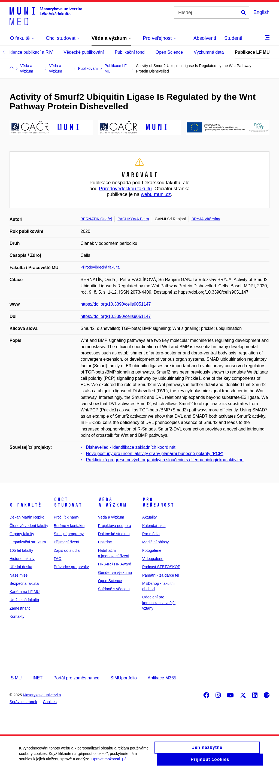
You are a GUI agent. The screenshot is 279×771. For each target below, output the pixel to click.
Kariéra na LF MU (25, 591)
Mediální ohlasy (155, 542)
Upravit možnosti (108, 761)
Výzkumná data (209, 52)
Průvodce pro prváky (71, 567)
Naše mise (19, 575)
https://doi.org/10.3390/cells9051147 (116, 304)
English (261, 12)
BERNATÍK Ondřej (96, 219)
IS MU (16, 678)
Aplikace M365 (162, 678)
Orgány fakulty (22, 534)
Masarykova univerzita (42, 695)
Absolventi (204, 38)
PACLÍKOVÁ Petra (133, 219)
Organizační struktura (28, 542)
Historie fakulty (22, 558)
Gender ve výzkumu (115, 572)
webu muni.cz (156, 194)
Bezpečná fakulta (24, 583)
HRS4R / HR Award (114, 564)
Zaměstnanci (20, 608)
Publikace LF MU (252, 52)
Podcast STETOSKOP (161, 567)
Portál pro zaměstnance (76, 678)
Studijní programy (69, 534)
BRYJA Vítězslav (206, 219)
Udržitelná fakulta (24, 600)
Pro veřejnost (158, 502)
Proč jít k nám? (66, 517)
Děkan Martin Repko (27, 517)
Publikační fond (129, 52)
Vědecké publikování (84, 52)
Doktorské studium (114, 534)
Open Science (169, 52)
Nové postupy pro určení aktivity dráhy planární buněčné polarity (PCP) (154, 453)
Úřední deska (21, 567)
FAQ (57, 558)
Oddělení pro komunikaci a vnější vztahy (158, 602)
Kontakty (17, 616)
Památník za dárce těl (160, 575)
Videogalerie (152, 558)
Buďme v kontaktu (69, 525)
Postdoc (105, 542)
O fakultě (25, 505)
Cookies (50, 702)
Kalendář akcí (154, 525)
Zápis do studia (67, 550)
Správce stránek (23, 702)
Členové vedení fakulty (29, 525)
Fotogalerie (151, 550)
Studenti (233, 38)
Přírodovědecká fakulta (100, 267)
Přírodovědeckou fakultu (125, 188)
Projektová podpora (114, 525)
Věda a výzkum (112, 502)
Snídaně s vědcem (114, 589)
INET (37, 678)
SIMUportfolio (123, 678)
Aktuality (149, 517)
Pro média (151, 534)
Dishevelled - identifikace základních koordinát (130, 447)
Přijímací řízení (66, 542)
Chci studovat (68, 502)
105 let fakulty (21, 550)
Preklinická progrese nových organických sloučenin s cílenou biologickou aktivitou (165, 459)
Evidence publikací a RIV (28, 52)
